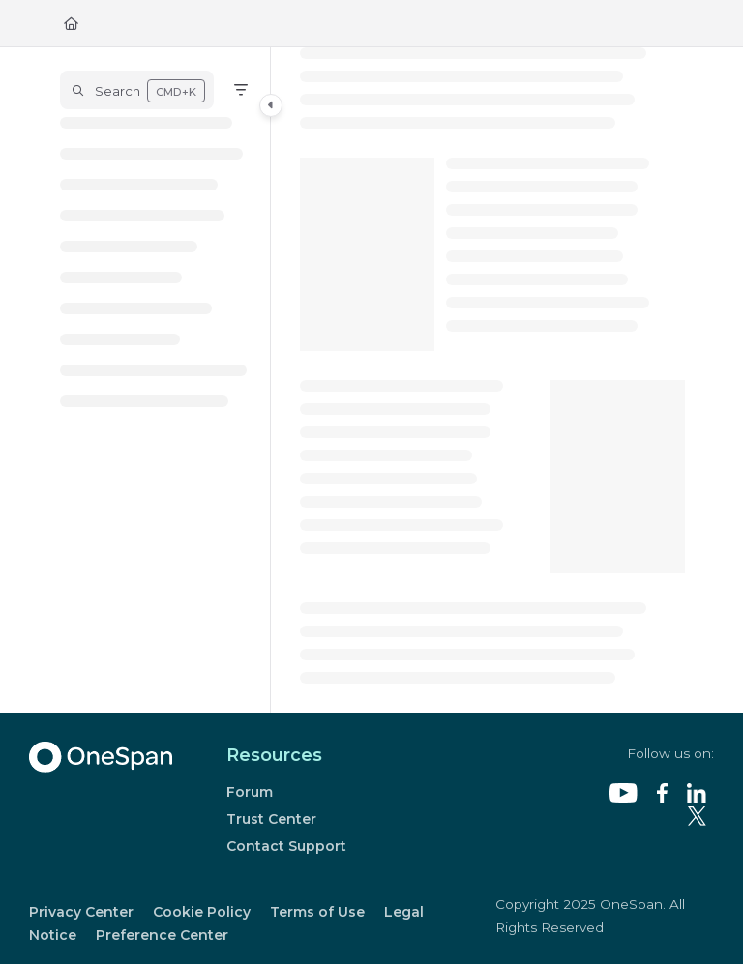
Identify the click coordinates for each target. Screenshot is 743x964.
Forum (249, 792)
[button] (137, 90)
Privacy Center (81, 911)
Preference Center (162, 935)
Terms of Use (317, 911)
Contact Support (286, 846)
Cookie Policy (202, 911)
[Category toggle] (270, 105)
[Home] (71, 23)
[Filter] (241, 90)
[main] (492, 380)
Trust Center (271, 819)
